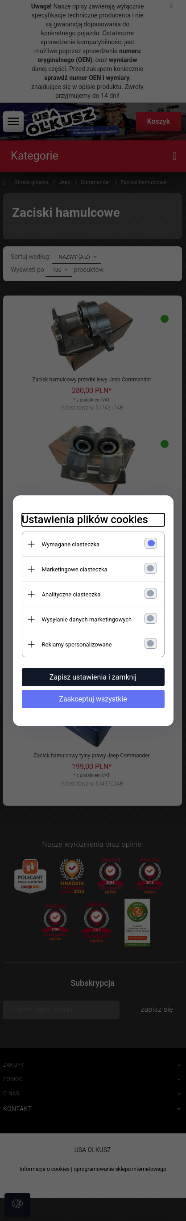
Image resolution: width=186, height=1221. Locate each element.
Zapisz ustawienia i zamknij (93, 677)
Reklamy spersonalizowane (77, 644)
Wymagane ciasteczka (71, 544)
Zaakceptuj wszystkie (93, 699)
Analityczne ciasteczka (71, 594)
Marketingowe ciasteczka (74, 569)
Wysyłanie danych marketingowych (87, 619)
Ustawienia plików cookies (85, 519)
